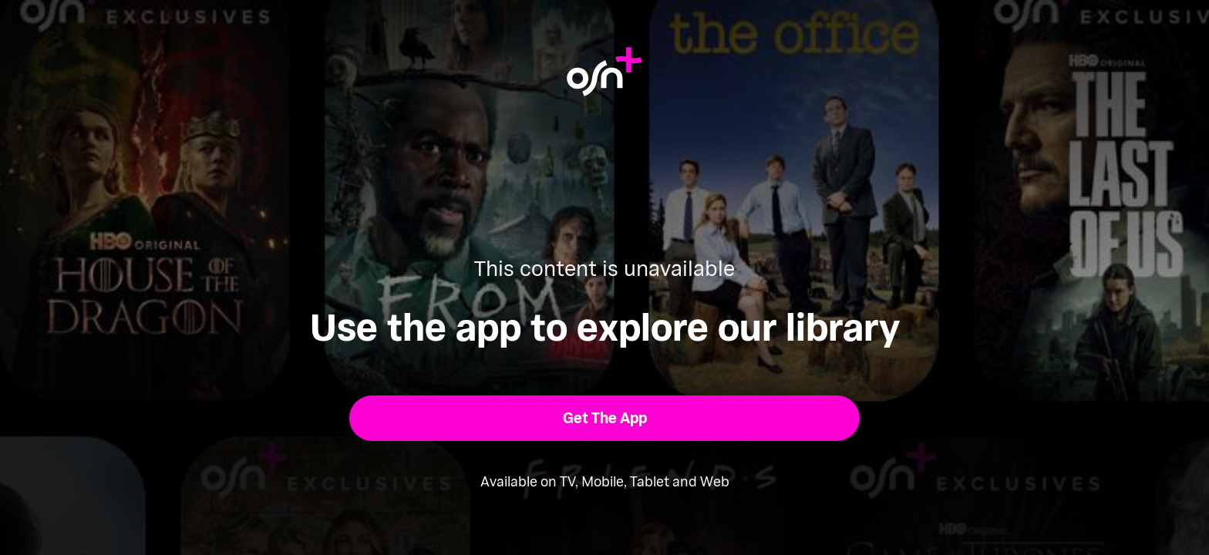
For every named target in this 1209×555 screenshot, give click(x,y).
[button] (604, 418)
